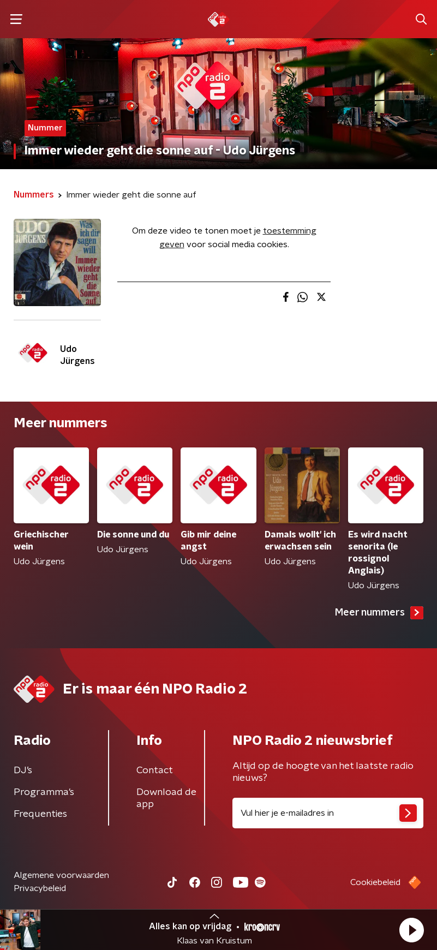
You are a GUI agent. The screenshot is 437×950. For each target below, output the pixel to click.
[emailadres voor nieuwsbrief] (328, 813)
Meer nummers (379, 612)
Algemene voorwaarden (61, 875)
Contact (154, 770)
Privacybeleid (40, 888)
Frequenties (40, 814)
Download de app (166, 798)
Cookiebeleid (375, 882)
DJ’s (23, 770)
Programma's (44, 792)
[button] (411, 929)
